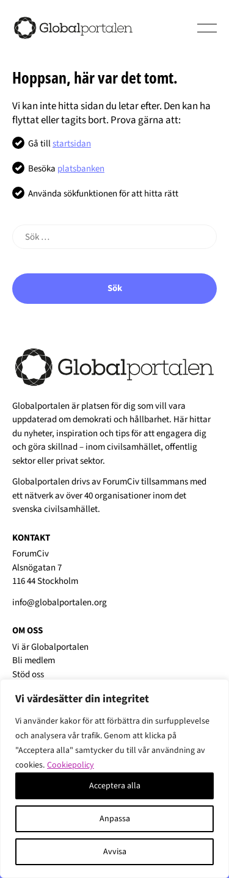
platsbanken (80, 168)
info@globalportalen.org (59, 602)
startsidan (72, 143)
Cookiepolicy (70, 765)
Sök (114, 288)
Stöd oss (28, 674)
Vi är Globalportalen (50, 647)
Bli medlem (33, 660)
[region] (114, 778)
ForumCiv (121, 481)
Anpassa (115, 819)
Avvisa (114, 852)
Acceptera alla (114, 786)
